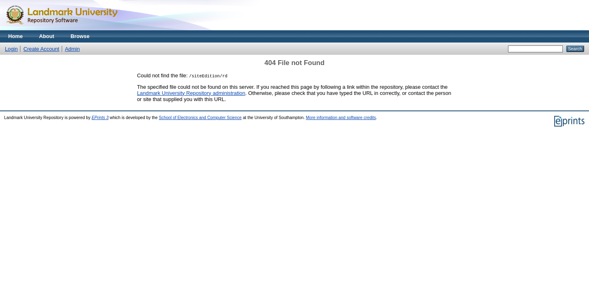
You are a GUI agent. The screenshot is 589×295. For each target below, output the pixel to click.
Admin (72, 49)
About (46, 36)
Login (11, 49)
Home (15, 36)
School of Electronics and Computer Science (200, 117)
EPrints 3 (100, 117)
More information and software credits (341, 117)
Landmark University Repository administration (191, 93)
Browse (80, 36)
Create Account (41, 49)
